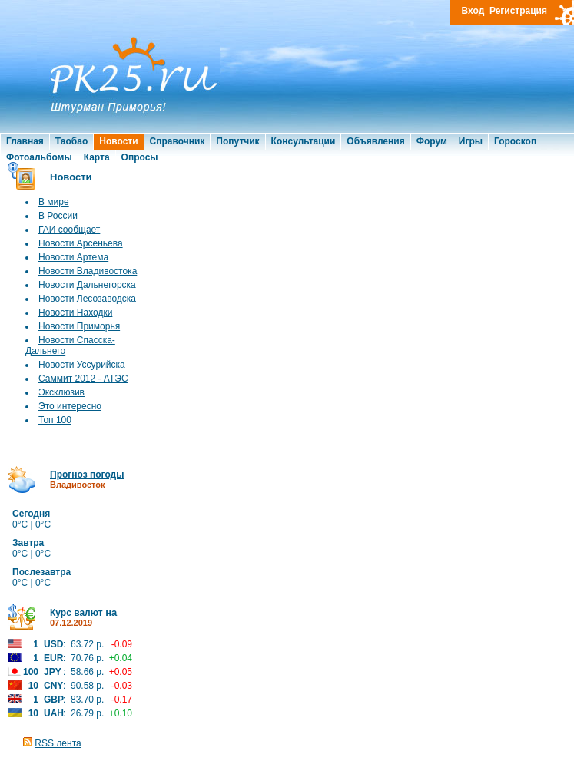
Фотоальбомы (39, 157)
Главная (25, 141)
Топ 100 (54, 420)
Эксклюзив (61, 392)
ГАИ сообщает (69, 229)
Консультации (303, 141)
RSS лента (58, 743)
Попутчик (237, 141)
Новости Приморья (79, 326)
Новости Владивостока (87, 271)
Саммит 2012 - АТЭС (83, 378)
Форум (431, 141)
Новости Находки (75, 312)
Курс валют (76, 612)
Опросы (139, 157)
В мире (53, 202)
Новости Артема (73, 257)
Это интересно (69, 406)
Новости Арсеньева (80, 243)
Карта (97, 157)
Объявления (375, 141)
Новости (118, 141)
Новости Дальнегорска (87, 284)
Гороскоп (515, 141)
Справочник (177, 141)
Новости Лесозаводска (87, 298)
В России (58, 215)
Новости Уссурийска (81, 364)
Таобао (71, 141)
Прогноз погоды (87, 474)
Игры (471, 141)
